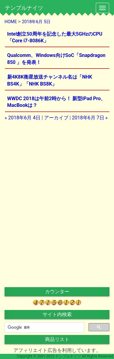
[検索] (44, 327)
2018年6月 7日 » (90, 118)
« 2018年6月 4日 (22, 118)
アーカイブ (56, 118)
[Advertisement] (57, 164)
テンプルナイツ (24, 8)
